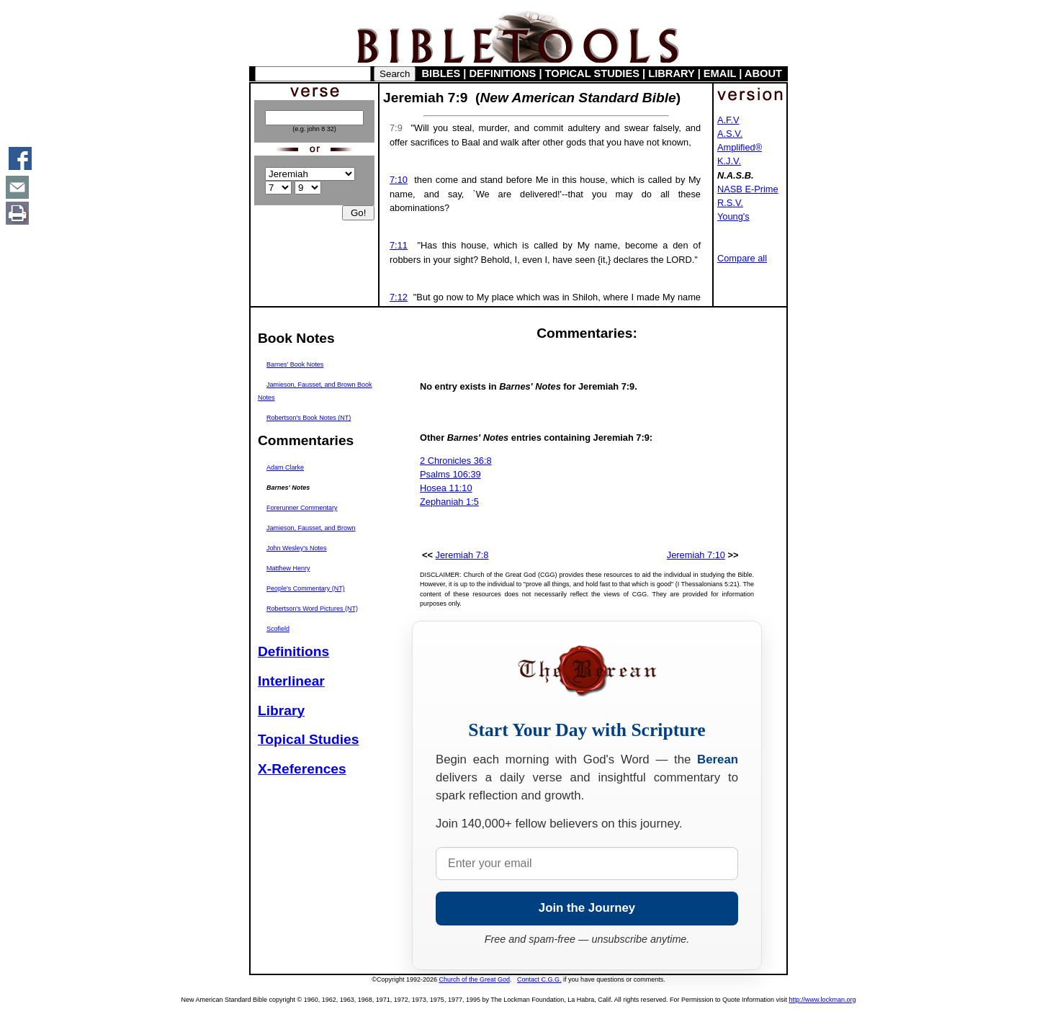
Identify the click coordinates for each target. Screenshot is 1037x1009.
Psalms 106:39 (450, 474)
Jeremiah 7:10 (696, 555)
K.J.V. (729, 161)
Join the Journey (587, 908)
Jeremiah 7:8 (462, 555)
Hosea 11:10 (446, 488)
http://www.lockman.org (822, 999)
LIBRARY (671, 73)
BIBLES (441, 73)
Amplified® (739, 147)
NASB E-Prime (747, 189)
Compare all (742, 258)
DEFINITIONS (503, 73)
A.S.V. (729, 133)
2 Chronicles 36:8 (456, 460)
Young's (733, 216)
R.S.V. (730, 202)
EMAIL (720, 73)
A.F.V (728, 120)
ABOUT (763, 73)
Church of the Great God (475, 979)
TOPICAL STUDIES (592, 73)
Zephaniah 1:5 (449, 501)
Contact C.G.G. (539, 979)
